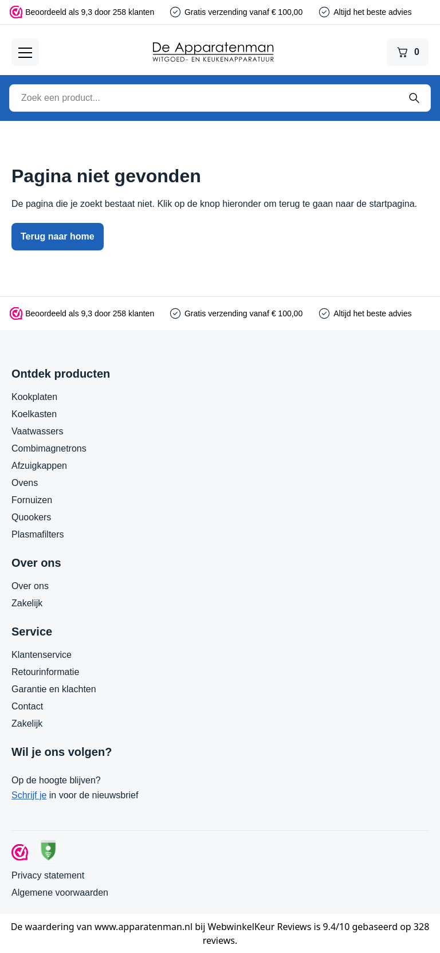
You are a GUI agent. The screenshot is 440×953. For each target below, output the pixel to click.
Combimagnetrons (49, 448)
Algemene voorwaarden (59, 892)
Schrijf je (28, 795)
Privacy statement (47, 875)
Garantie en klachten (53, 689)
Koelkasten (34, 414)
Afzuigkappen (39, 465)
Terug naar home (58, 236)
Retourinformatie (45, 672)
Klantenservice (41, 655)
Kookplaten (34, 397)
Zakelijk (26, 603)
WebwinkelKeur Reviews (260, 926)
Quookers (31, 517)
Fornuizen (31, 500)
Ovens (24, 483)
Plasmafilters (37, 534)
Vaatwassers (37, 431)
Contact (27, 706)
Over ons (30, 586)
